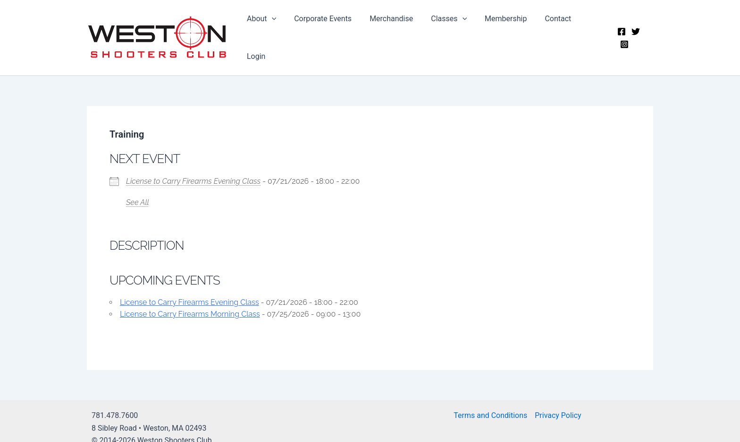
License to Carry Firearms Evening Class (193, 166)
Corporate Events (328, 30)
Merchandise (394, 30)
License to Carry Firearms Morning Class (190, 299)
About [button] (270, 30)
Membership (503, 30)
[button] (280, 30)
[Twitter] (635, 30)
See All (137, 187)
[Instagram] (649, 30)
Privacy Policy (558, 401)
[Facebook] (620, 30)
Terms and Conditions (490, 401)
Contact (552, 30)
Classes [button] (449, 30)
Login (590, 30)
